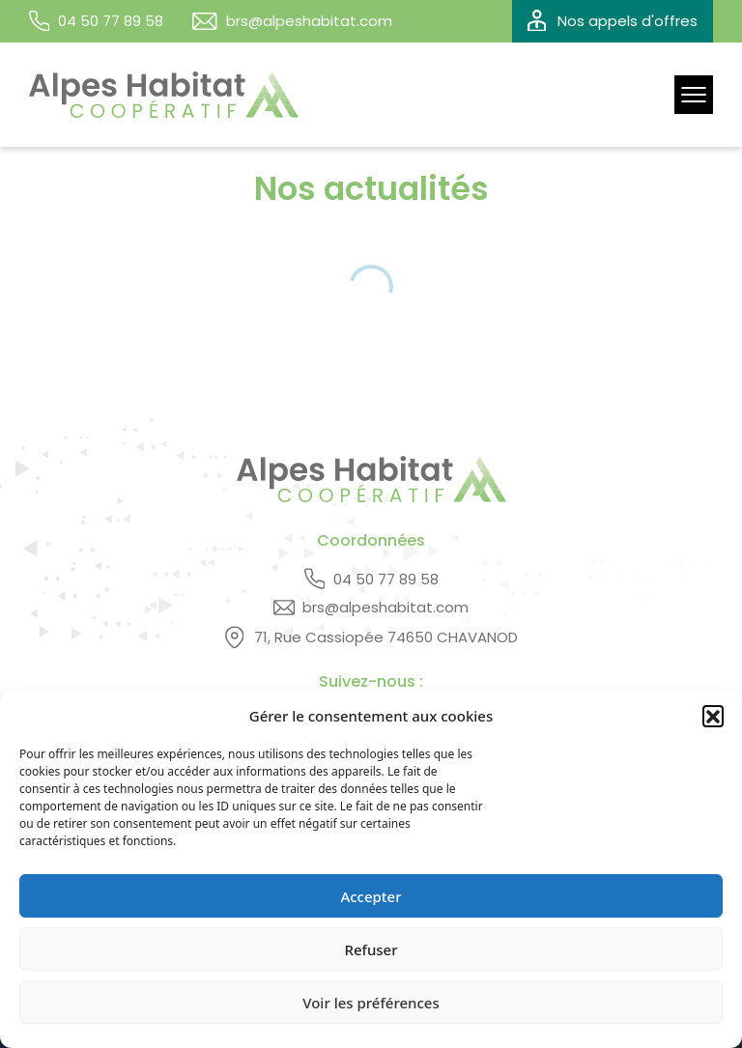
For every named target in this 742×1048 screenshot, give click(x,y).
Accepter (370, 896)
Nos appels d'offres (613, 21)
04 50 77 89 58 (96, 21)
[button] (713, 715)
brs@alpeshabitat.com (291, 21)
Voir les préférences (370, 1002)
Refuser (370, 949)
